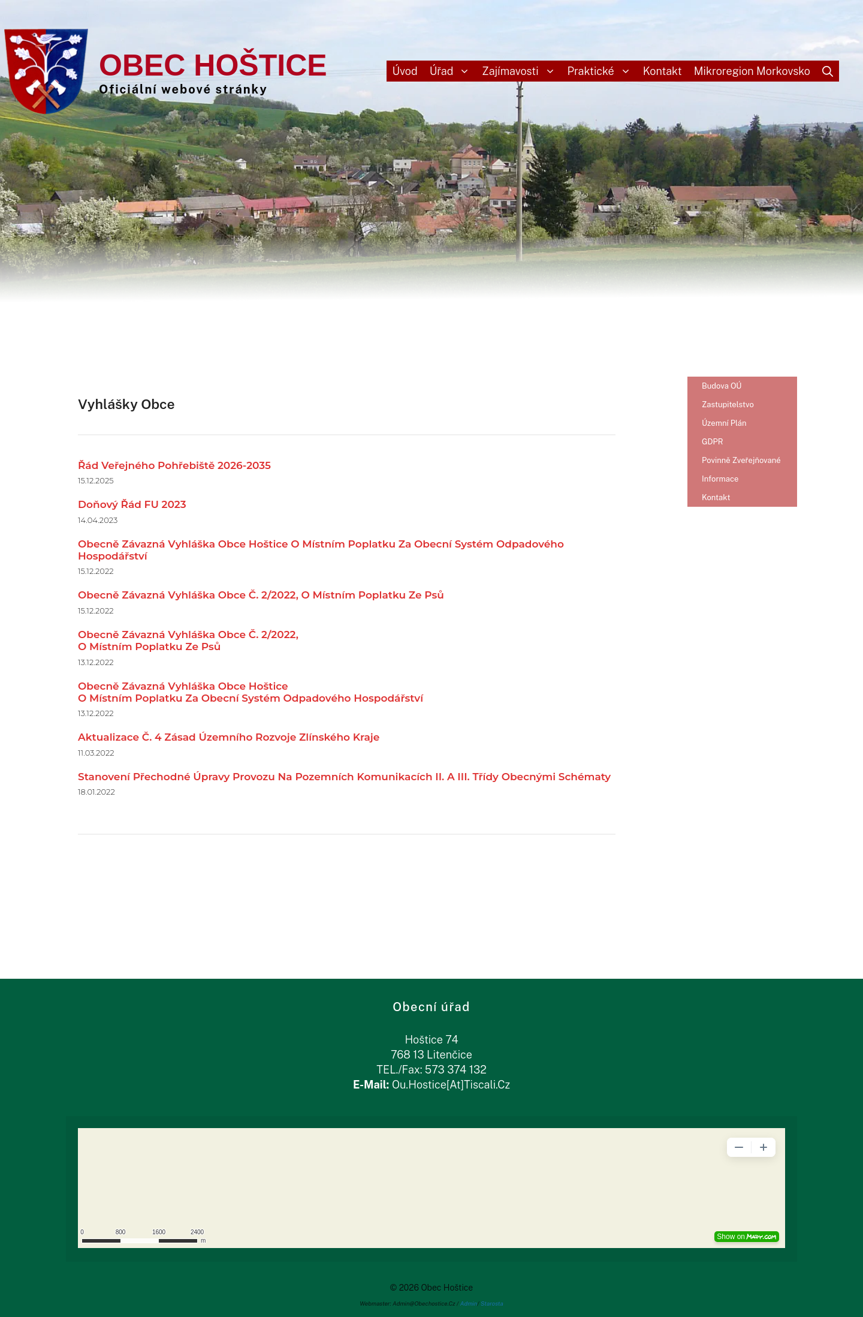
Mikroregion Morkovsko (752, 71)
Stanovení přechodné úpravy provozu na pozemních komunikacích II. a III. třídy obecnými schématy (344, 777)
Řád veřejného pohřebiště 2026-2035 (174, 465)
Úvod (405, 71)
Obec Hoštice (213, 65)
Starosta (492, 1303)
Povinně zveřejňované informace (741, 469)
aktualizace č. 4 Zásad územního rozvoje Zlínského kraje (228, 737)
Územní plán (724, 423)
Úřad (453, 71)
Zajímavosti (521, 71)
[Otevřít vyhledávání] (827, 71)
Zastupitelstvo (728, 404)
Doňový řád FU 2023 (132, 504)
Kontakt (662, 71)
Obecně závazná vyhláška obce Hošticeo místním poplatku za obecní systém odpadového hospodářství (250, 692)
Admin (469, 1303)
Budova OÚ (721, 385)
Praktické (602, 71)
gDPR (712, 441)
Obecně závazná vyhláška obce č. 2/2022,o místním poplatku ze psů (188, 641)
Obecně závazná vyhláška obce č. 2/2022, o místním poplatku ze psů (261, 595)
